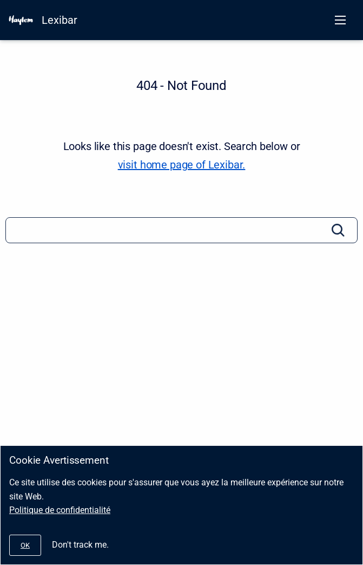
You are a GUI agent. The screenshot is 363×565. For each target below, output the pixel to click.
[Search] (181, 230)
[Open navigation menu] (340, 20)
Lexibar (59, 20)
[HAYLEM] (21, 20)
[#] (25, 545)
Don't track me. (80, 545)
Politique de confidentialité (59, 510)
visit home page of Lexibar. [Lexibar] (182, 164)
